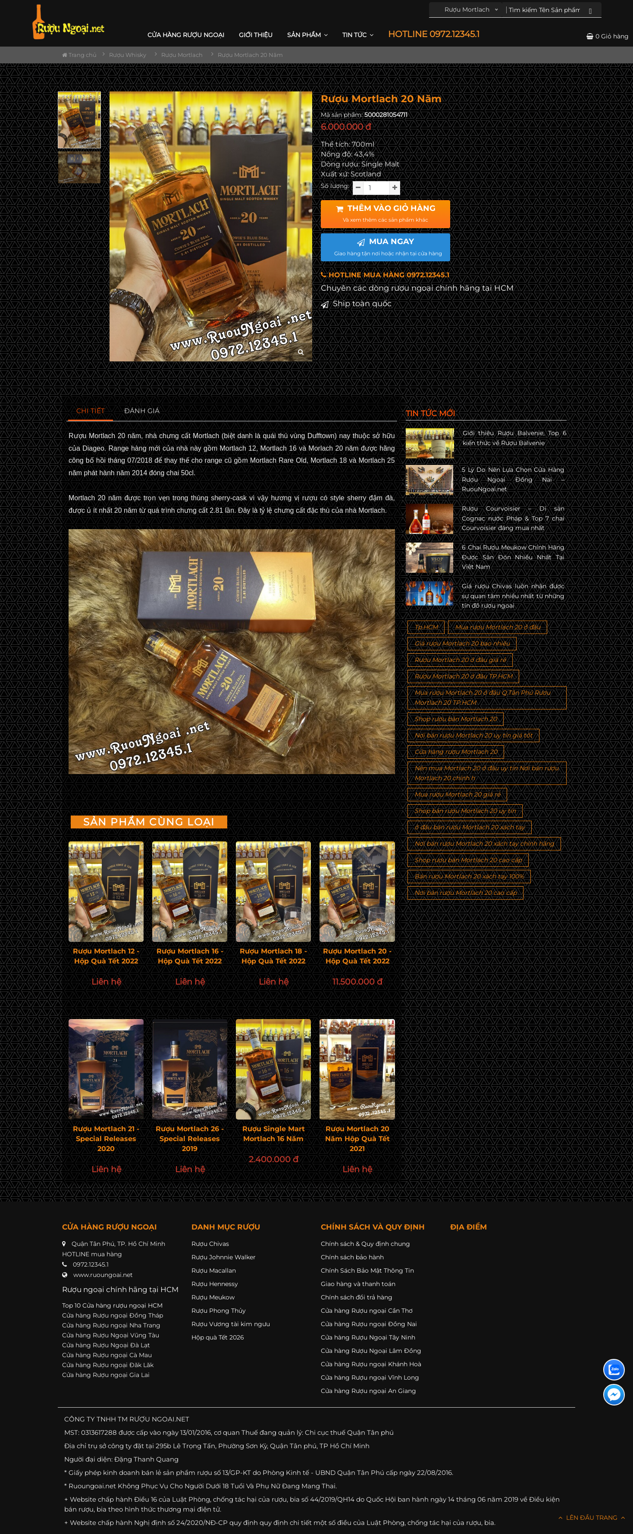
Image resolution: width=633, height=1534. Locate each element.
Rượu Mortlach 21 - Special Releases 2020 (106, 1139)
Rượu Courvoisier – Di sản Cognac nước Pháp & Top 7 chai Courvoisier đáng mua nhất (513, 518)
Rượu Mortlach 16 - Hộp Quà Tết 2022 (190, 956)
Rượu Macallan (213, 1270)
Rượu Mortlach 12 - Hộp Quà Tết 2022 (106, 956)
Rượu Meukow (213, 1297)
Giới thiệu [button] (256, 35)
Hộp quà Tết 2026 (217, 1337)
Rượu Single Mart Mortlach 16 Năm (273, 1134)
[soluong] (376, 188)
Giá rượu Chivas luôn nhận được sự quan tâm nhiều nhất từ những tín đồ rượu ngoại (513, 595)
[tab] (90, 411)
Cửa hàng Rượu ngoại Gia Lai (106, 1375)
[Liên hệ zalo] (614, 1369)
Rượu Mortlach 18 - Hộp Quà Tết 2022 (273, 956)
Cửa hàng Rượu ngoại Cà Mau (107, 1355)
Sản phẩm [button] (307, 35)
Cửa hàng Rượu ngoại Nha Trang (111, 1325)
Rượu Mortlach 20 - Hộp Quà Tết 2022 (357, 956)
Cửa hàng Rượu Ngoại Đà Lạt (106, 1345)
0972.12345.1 (91, 1264)
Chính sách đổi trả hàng (356, 1297)
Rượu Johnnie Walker (223, 1257)
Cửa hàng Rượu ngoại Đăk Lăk (108, 1365)
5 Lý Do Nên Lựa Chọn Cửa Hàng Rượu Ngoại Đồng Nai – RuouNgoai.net (513, 479)
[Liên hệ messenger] (614, 1394)
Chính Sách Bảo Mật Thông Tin (367, 1270)
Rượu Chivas (210, 1244)
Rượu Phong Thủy (218, 1310)
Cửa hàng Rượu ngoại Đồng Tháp (112, 1315)
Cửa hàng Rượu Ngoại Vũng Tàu (110, 1335)
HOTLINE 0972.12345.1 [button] (433, 34)
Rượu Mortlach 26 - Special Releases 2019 (190, 1139)
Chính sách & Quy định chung (365, 1244)
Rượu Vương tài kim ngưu (230, 1324)
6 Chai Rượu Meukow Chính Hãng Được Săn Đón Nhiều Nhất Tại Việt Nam (513, 557)
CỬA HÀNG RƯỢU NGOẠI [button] (185, 35)
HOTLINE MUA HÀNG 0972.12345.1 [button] (385, 275)
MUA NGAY (388, 247)
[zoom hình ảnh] (300, 352)
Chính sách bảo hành (352, 1257)
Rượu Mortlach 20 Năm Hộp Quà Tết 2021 (357, 1139)
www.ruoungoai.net (103, 1275)
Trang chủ (79, 54)
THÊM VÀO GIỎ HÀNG (386, 213)
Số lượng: (335, 186)
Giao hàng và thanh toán (358, 1284)
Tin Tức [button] (357, 35)
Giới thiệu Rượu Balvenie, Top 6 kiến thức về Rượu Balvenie (515, 437)
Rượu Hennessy (214, 1284)
